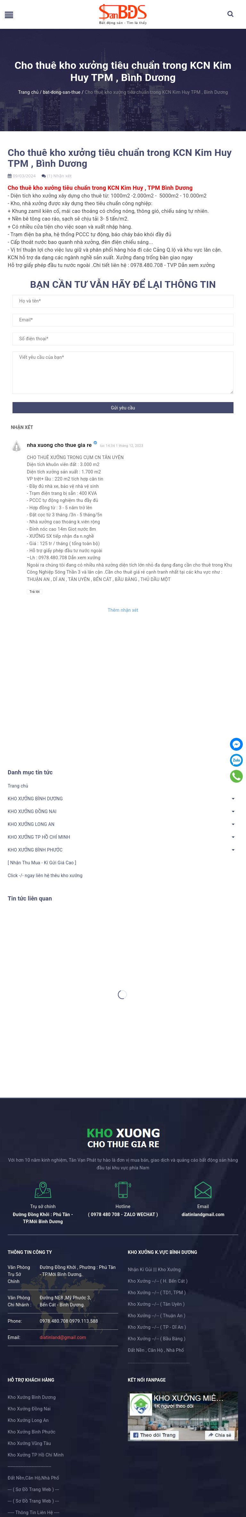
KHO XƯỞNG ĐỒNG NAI (32, 811)
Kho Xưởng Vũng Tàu (29, 1443)
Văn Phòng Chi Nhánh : (19, 1301)
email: (14, 1337)
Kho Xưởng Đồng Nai (29, 1408)
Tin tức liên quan (30, 898)
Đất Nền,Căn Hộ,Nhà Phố (33, 1478)
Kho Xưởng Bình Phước (31, 1431)
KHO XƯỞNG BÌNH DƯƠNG (35, 798)
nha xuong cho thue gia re (59, 445)
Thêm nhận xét (123, 610)
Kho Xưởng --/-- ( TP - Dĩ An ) (157, 1327)
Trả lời (34, 592)
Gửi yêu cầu (123, 407)
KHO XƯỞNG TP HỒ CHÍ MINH (39, 837)
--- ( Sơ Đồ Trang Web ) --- (33, 1489)
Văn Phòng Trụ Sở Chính (19, 1274)
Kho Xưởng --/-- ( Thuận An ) (156, 1315)
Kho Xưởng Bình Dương (32, 1397)
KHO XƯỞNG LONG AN (31, 824)
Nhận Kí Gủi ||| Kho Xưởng (154, 1269)
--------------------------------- (29, 1466)
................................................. (159, 1361)
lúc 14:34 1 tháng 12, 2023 (121, 446)
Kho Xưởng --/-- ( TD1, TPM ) (157, 1292)
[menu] (9, 16)
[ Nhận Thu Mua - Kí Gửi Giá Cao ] (42, 862)
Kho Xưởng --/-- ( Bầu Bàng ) (156, 1338)
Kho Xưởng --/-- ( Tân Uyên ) (156, 1304)
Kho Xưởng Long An (28, 1420)
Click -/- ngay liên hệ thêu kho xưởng (45, 875)
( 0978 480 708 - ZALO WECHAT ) (123, 1214)
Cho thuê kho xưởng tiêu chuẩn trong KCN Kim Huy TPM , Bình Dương (120, 158)
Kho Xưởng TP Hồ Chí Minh (36, 1454)
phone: (15, 1321)
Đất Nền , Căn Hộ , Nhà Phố (156, 1350)
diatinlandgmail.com (203, 1214)
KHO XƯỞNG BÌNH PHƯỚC (35, 849)
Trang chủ (18, 785)
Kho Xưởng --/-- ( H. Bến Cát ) (158, 1281)
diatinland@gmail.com (63, 1337)
